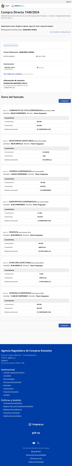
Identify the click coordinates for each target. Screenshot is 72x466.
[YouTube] (34, 443)
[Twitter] (38, 443)
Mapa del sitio (36, 451)
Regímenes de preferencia (12, 409)
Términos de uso (36, 458)
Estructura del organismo (12, 382)
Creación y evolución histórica (13, 373)
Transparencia (8, 389)
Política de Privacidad (36, 462)
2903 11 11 (12, 358)
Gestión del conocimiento (12, 416)
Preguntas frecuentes (11, 392)
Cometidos (7, 376)
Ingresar (66, 101)
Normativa (7, 385)
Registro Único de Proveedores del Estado (18, 406)
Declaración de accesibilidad (36, 455)
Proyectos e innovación (11, 413)
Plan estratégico (9, 379)
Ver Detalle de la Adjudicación (60, 32)
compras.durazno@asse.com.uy (16, 85)
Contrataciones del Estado (12, 403)
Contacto (4, 360)
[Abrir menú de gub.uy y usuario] (67, 2)
